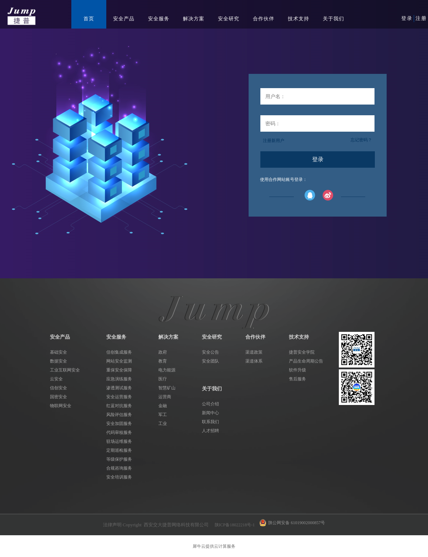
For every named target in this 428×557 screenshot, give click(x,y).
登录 (407, 18)
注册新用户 (273, 140)
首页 (88, 18)
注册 (421, 18)
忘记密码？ (361, 139)
